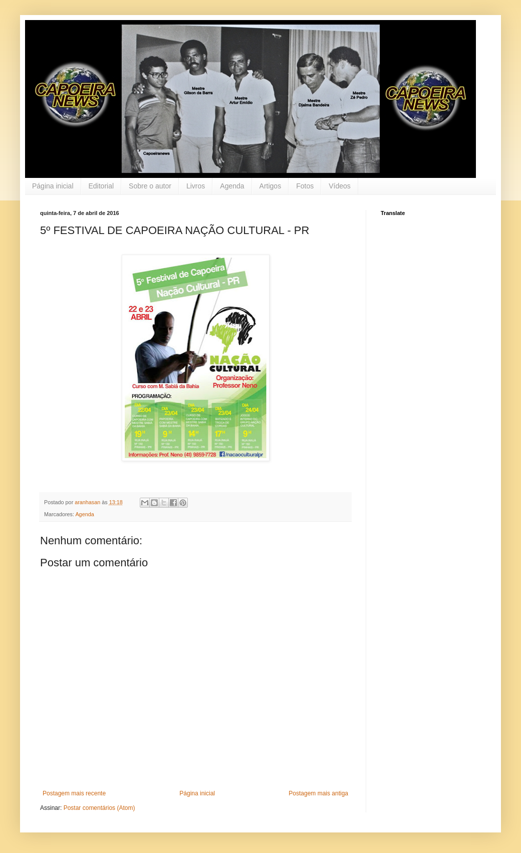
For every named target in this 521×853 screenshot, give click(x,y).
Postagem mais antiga (318, 793)
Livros (195, 186)
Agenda (232, 186)
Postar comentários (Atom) (99, 807)
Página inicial (53, 186)
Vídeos (340, 186)
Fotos (305, 186)
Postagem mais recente (74, 793)
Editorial (101, 186)
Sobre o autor (150, 186)
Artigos (270, 186)
